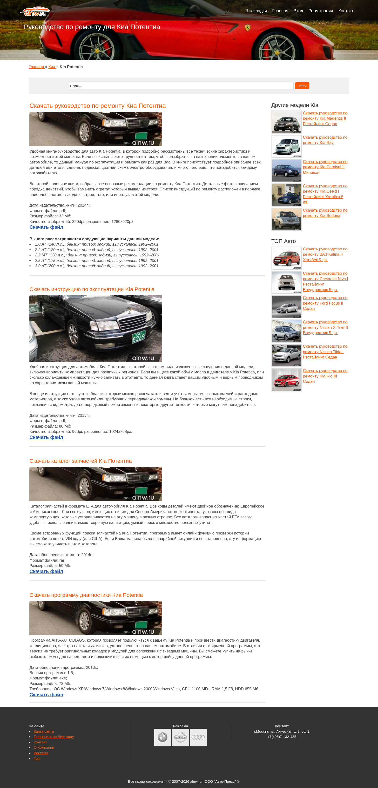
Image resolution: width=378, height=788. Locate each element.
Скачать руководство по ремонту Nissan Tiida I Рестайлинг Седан (325, 351)
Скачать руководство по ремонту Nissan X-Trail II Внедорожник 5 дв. (325, 327)
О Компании (44, 747)
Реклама (41, 753)
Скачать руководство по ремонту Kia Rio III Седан (325, 376)
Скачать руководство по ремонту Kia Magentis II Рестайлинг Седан (325, 118)
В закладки (256, 10)
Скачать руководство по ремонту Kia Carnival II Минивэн (325, 167)
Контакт (346, 10)
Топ (37, 758)
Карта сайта (44, 731)
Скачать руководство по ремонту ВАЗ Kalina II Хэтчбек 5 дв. (325, 254)
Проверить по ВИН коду (54, 737)
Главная (280, 10)
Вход (298, 10)
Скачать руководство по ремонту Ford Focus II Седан (325, 303)
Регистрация (320, 10)
